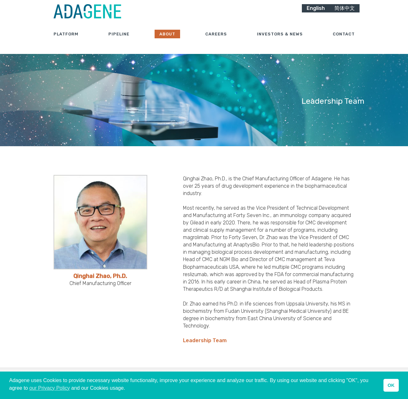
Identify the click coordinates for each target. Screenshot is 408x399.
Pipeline (118, 41)
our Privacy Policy (49, 388)
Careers (216, 41)
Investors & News (280, 41)
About (167, 41)
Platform (66, 41)
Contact (344, 41)
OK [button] (391, 385)
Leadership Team (205, 340)
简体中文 (344, 15)
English (316, 15)
